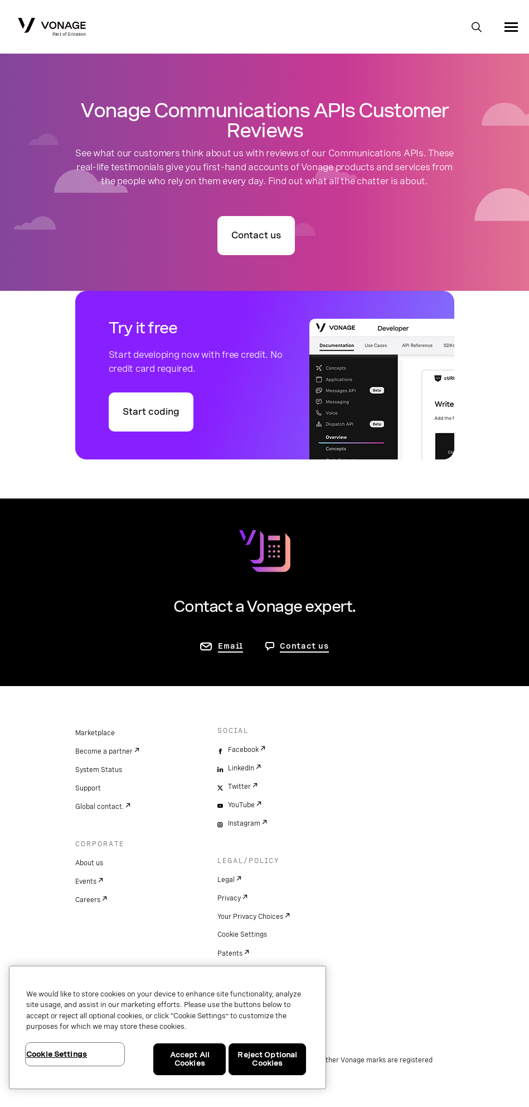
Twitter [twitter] (239, 786)
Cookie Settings (242, 934)
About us (89, 863)
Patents (229, 953)
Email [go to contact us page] (230, 645)
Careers (87, 900)
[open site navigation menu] (511, 26)
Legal (226, 880)
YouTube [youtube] (241, 805)
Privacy (229, 898)
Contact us (304, 645)
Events (85, 881)
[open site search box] (476, 28)
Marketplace (95, 733)
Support (88, 788)
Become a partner (104, 751)
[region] (167, 1027)
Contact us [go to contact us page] (256, 235)
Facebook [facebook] (243, 750)
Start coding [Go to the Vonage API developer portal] (151, 411)
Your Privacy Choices (250, 917)
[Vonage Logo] (52, 28)
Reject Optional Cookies (267, 1059)
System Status (98, 770)
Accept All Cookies (190, 1059)
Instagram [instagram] (244, 823)
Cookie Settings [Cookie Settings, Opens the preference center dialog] (56, 1054)
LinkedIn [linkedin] (241, 768)
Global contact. (99, 807)
